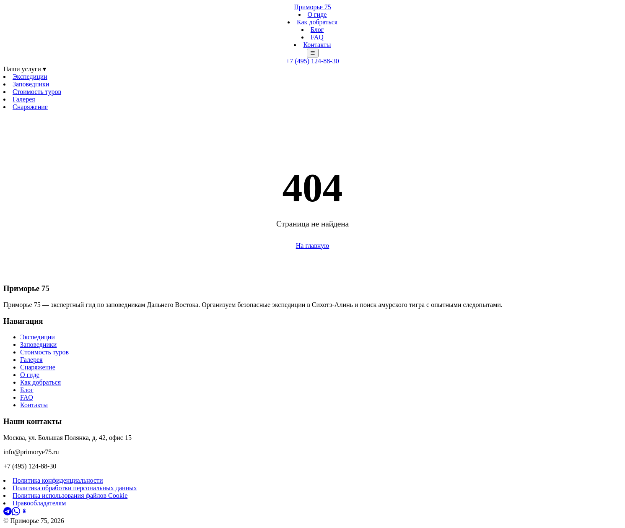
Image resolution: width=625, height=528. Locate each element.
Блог (317, 29)
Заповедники (31, 84)
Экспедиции (30, 76)
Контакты (317, 44)
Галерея (24, 99)
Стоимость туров (37, 91)
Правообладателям (39, 503)
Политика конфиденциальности (58, 480)
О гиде (317, 14)
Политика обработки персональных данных (75, 488)
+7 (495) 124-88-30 (312, 61)
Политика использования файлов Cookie (70, 495)
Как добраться (317, 22)
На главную (312, 245)
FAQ (317, 37)
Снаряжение (30, 106)
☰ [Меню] (312, 53)
